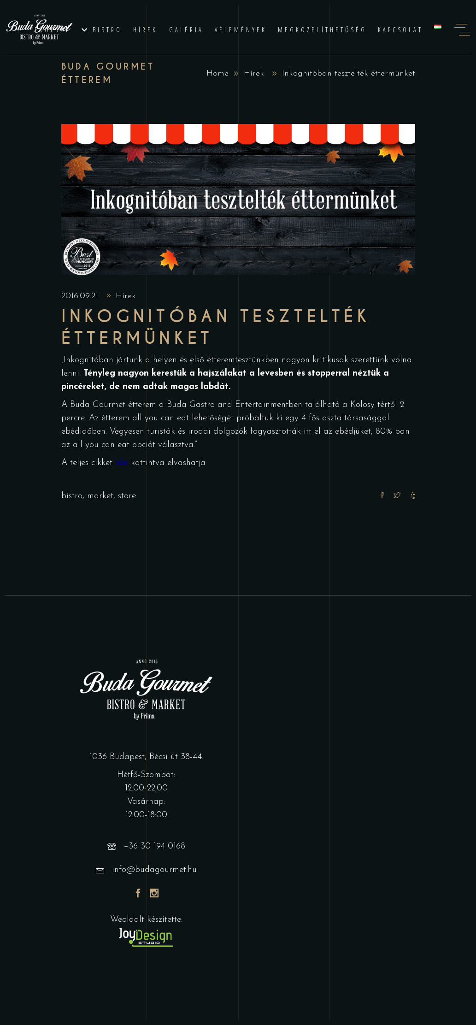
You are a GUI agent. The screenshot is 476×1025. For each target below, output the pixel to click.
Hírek (254, 73)
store (127, 496)
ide (121, 463)
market (100, 496)
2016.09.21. (81, 296)
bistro (71, 496)
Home (217, 73)
